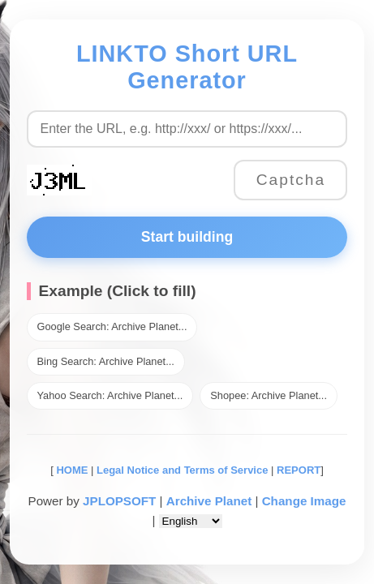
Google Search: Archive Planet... (112, 326)
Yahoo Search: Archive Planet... (110, 395)
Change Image (304, 501)
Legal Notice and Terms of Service (182, 470)
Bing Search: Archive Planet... (105, 361)
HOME (71, 470)
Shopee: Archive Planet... (268, 395)
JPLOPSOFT (119, 501)
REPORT (298, 470)
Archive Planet (209, 501)
